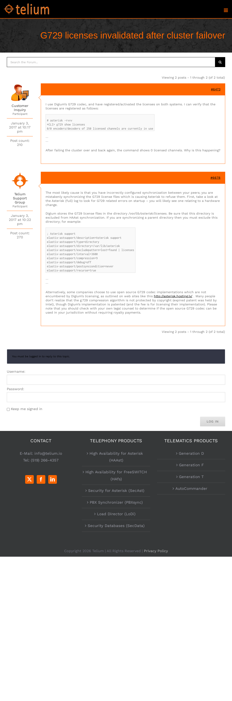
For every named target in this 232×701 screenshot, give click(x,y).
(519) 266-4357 (45, 460)
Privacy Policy (156, 551)
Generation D (191, 453)
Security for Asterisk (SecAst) (116, 490)
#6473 (215, 89)
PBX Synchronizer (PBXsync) (116, 502)
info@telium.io (48, 453)
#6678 (215, 177)
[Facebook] (41, 479)
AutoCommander (191, 488)
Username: (16, 372)
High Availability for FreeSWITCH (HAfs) (116, 475)
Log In (213, 421)
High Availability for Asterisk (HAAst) (116, 457)
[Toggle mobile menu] (226, 10)
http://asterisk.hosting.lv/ (173, 296)
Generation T (191, 476)
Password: (15, 389)
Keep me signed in (26, 409)
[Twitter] (29, 479)
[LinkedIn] (52, 479)
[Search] (220, 62)
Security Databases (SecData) (116, 525)
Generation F (191, 465)
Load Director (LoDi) (116, 514)
